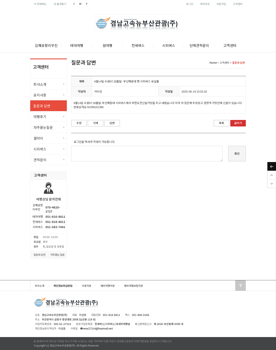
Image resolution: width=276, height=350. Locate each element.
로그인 (189, 4)
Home (213, 62)
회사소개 (39, 84)
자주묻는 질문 (57, 254)
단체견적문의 (199, 45)
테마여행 (76, 45)
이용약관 (86, 285)
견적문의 (39, 159)
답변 (112, 123)
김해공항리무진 (46, 45)
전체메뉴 (40, 4)
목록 (221, 123)
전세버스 (138, 45)
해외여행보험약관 (133, 285)
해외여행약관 (107, 285)
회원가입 (221, 4)
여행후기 (39, 116)
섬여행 (107, 45)
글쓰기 (238, 123)
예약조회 (205, 4)
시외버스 (168, 45)
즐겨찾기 (59, 4)
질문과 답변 (41, 105)
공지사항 (39, 95)
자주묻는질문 (43, 127)
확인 (237, 153)
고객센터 (237, 4)
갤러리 (38, 138)
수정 (79, 123)
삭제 (95, 123)
